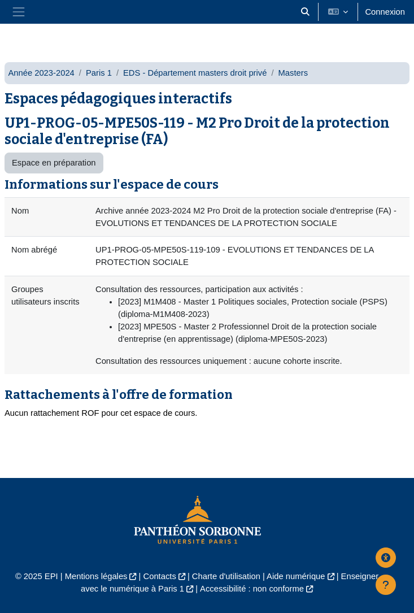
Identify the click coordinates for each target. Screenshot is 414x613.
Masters (293, 72)
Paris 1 (99, 72)
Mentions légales (96, 576)
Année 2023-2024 (41, 72)
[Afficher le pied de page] (386, 585)
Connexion (385, 11)
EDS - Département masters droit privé (195, 72)
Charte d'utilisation (226, 576)
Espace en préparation (54, 162)
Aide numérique (296, 576)
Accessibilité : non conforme (252, 588)
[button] (305, 12)
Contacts (159, 576)
